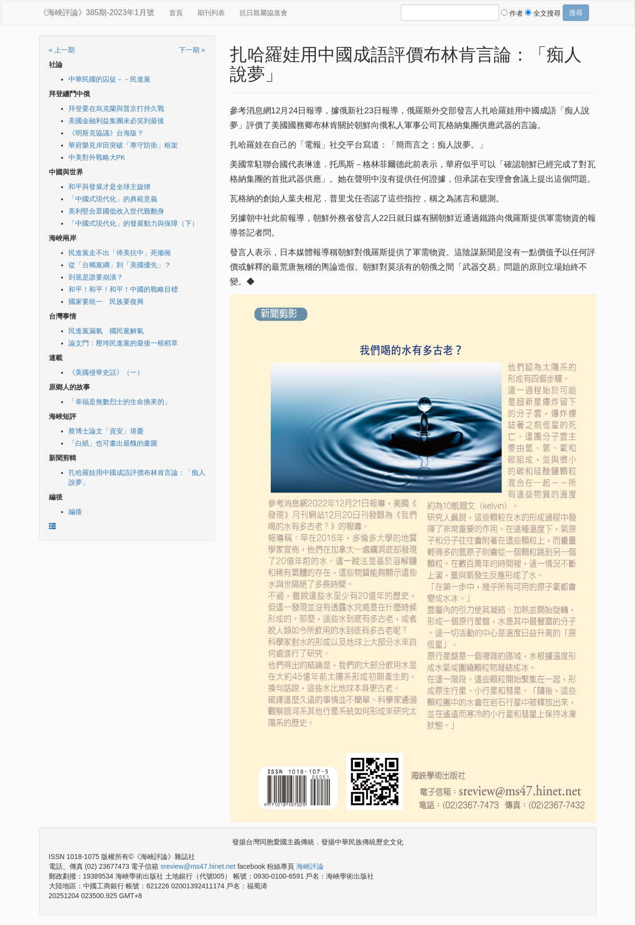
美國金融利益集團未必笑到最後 (116, 121)
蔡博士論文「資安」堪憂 (106, 431)
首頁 (176, 13)
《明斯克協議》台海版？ (106, 133)
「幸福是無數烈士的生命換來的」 (119, 402)
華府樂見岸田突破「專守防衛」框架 (123, 145)
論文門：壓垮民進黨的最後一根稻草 (123, 343)
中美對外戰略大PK (97, 157)
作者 (512, 13)
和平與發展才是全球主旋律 (109, 187)
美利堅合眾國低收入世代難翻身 (116, 211)
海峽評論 (310, 866)
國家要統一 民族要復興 (106, 301)
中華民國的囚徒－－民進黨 (109, 79)
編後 (75, 512)
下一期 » (192, 50)
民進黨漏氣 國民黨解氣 (106, 331)
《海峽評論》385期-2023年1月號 (97, 12)
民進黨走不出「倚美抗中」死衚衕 (119, 253)
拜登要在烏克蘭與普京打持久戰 (116, 108)
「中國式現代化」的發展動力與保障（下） (133, 223)
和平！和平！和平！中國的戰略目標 (123, 289)
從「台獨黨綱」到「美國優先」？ (119, 265)
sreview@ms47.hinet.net (198, 866)
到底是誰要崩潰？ (95, 277)
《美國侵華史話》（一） (106, 372)
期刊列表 (211, 13)
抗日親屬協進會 (263, 13)
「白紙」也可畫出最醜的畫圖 (112, 443)
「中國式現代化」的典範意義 (112, 199)
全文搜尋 (543, 13)
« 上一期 (62, 50)
